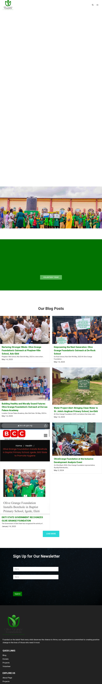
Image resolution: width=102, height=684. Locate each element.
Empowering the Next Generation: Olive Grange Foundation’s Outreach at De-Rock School (74, 350)
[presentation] (29, 590)
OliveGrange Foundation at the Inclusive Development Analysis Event (73, 460)
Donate (5, 659)
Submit (17, 594)
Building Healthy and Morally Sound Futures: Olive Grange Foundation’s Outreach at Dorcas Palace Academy (24, 407)
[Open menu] (97, 5)
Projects (6, 662)
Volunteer (7, 666)
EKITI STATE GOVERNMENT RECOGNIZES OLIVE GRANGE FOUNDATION (22, 519)
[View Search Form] (92, 5)
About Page (7, 677)
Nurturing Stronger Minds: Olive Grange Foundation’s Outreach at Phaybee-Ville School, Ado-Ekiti (21, 350)
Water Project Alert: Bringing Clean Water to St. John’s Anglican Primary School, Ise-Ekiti (76, 409)
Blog (4, 655)
